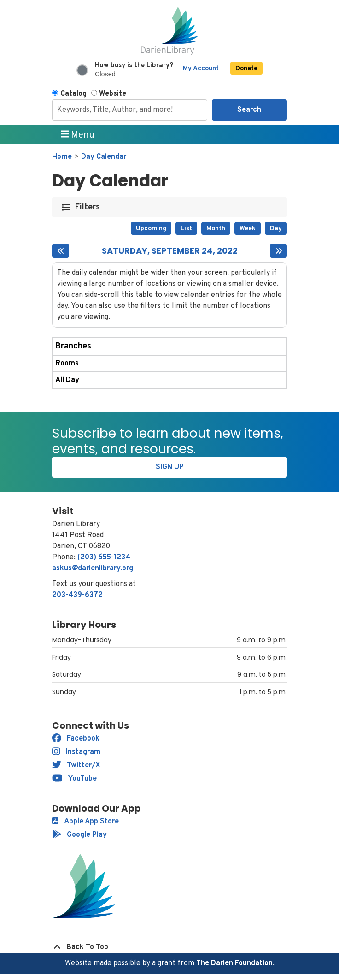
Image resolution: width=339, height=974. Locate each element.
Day (276, 228)
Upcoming (151, 228)
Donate (246, 68)
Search (249, 110)
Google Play (79, 835)
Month (215, 228)
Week (248, 228)
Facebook (75, 738)
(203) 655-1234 (103, 557)
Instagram (76, 752)
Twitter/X (76, 765)
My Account (201, 68)
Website (112, 94)
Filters (87, 207)
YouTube (74, 778)
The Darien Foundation (234, 963)
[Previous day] (60, 251)
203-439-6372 (77, 595)
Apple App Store (85, 821)
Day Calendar (103, 157)
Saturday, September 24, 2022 (170, 251)
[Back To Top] (169, 947)
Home (62, 157)
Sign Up (170, 467)
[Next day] (278, 251)
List (186, 228)
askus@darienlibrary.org (92, 568)
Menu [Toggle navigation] (78, 135)
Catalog (73, 94)
